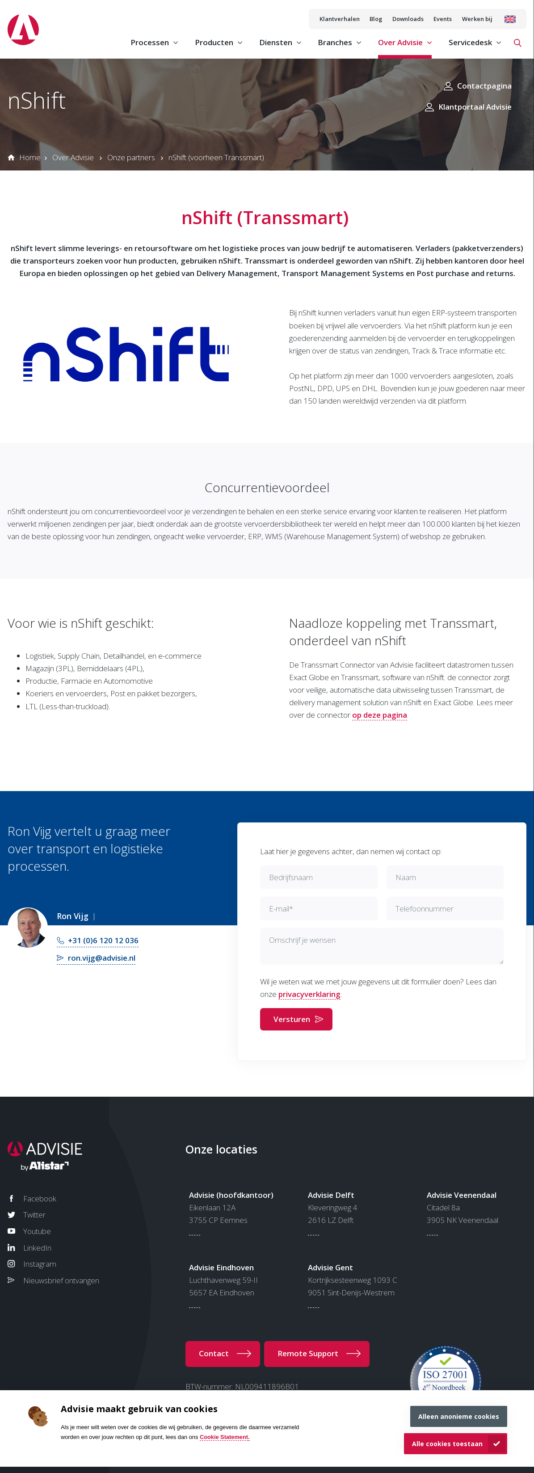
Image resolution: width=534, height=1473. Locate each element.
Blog (376, 19)
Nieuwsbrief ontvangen (61, 1280)
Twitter (34, 1214)
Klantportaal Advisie (475, 107)
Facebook (39, 1198)
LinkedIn (37, 1248)
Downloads (408, 19)
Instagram (39, 1264)
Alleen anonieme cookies (458, 1416)
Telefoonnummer (424, 908)
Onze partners (131, 157)
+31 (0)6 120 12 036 (103, 940)
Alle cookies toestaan (447, 1443)
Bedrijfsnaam (291, 877)
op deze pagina (379, 715)
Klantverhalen (340, 19)
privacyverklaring (309, 994)
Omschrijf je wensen (302, 940)
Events (442, 19)
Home (30, 157)
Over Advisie (73, 157)
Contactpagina (484, 86)
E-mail (281, 908)
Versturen (291, 1019)
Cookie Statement (224, 1437)
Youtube (37, 1231)
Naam (405, 877)
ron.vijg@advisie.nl (101, 958)
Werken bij (477, 19)
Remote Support (308, 1353)
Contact (214, 1353)
